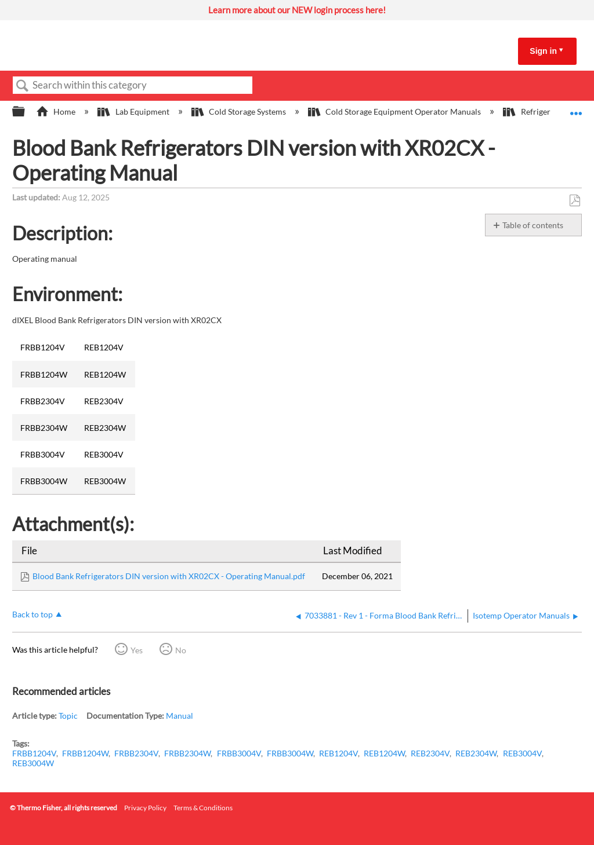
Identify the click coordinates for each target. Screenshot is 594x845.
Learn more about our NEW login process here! (297, 10)
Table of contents (532, 225)
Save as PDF (574, 201)
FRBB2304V (136, 753)
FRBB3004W (290, 753)
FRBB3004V (239, 753)
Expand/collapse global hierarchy (26, 111)
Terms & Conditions (203, 807)
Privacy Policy (145, 807)
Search (22, 86)
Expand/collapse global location (576, 108)
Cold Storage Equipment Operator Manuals (395, 111)
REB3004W (33, 763)
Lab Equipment (134, 111)
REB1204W (384, 753)
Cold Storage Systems (239, 111)
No (180, 650)
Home (56, 111)
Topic (68, 715)
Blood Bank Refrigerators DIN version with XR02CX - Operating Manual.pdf (168, 576)
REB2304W (476, 753)
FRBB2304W (187, 753)
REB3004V (522, 753)
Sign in (543, 51)
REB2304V (430, 753)
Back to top (32, 614)
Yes (137, 650)
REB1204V (338, 753)
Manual (179, 715)
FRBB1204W (85, 753)
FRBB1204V (34, 753)
